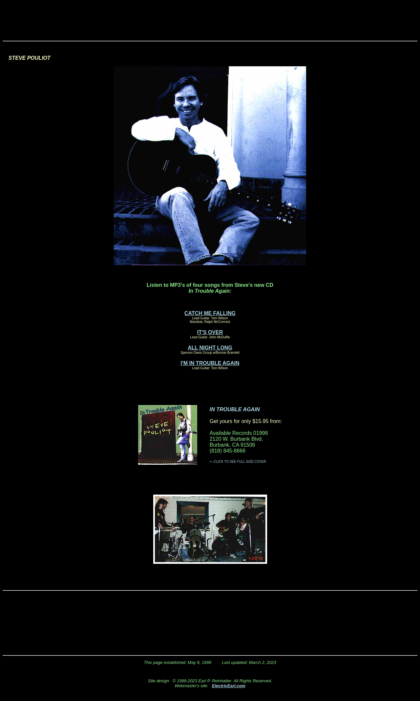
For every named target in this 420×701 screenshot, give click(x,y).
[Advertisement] (210, 17)
